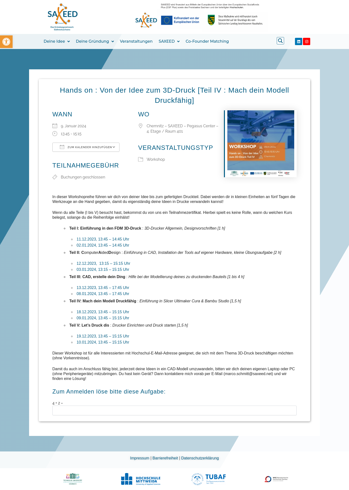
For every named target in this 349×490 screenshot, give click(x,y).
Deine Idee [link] (57, 41)
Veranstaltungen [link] (136, 41)
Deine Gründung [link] (95, 41)
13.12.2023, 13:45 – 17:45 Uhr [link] (103, 288)
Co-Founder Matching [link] (207, 41)
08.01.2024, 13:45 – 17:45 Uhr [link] (103, 294)
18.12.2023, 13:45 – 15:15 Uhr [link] (103, 312)
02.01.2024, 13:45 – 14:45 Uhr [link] (103, 245)
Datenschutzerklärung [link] (200, 458)
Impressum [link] (140, 458)
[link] (6, 41)
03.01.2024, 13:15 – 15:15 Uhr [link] (103, 269)
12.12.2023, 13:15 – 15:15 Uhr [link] (103, 263)
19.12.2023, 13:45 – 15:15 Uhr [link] (103, 336)
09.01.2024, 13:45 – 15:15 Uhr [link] (103, 318)
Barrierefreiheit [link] (165, 458)
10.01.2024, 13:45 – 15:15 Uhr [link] (103, 342)
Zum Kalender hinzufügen (86, 147)
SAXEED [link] (169, 41)
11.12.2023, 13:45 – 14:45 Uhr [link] (103, 239)
